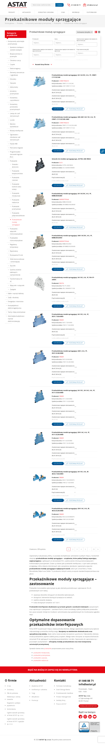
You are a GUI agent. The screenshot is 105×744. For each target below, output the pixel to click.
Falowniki (13, 83)
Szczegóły (58, 109)
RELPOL (61, 283)
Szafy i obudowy (13, 297)
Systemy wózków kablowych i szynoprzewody (15, 272)
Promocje (35, 700)
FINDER (61, 320)
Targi (33, 693)
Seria (56, 39)
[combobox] (43, 43)
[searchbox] (43, 42)
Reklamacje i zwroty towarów (13, 698)
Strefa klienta (11, 709)
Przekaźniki (57, 23)
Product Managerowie (63, 697)
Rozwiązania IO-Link (16, 255)
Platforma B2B (91, 12)
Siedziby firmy (60, 700)
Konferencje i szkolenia (39, 690)
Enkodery (13, 79)
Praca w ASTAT (61, 704)
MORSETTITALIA (64, 199)
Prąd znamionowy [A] (83, 49)
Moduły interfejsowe (16, 131)
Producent (35, 39)
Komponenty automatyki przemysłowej (38, 23)
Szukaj (59, 5)
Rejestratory (14, 251)
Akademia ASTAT (37, 686)
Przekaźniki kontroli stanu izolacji (16, 186)
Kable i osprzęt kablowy (16, 293)
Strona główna (9, 23)
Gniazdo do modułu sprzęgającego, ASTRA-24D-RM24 (71, 159)
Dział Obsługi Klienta (63, 690)
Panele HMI (13, 144)
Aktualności (26, 12)
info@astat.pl (87, 684)
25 (94, 549)
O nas (63, 12)
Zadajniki (13, 289)
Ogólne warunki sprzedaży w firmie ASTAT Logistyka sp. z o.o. (15, 721)
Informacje (75, 12)
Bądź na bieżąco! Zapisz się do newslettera (52, 669)
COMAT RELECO (64, 81)
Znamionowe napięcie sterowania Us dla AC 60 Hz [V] (43, 50)
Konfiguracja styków (82, 60)
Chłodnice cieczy (15, 60)
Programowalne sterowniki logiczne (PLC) (16, 154)
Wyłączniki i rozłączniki (17, 285)
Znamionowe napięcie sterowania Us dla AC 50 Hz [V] (87, 39)
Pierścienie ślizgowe (16, 148)
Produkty (12, 12)
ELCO (61, 162)
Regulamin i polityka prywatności (13, 704)
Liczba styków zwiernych (61, 60)
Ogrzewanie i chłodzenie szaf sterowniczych (15, 137)
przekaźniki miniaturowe (41, 653)
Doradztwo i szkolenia (46, 12)
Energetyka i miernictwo (15, 301)
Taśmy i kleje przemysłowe (16, 312)
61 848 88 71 (86, 680)
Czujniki (12, 64)
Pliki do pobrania (12, 693)
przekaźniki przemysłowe (42, 655)
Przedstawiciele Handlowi (64, 693)
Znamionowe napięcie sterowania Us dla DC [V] (65, 50)
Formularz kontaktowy (63, 686)
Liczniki (12, 120)
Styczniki (12, 266)
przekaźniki (47, 648)
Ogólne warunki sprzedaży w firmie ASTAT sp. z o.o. (15, 714)
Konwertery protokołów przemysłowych (15, 106)
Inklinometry (14, 87)
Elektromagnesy (15, 68)
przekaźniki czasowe (40, 658)
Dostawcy (10, 690)
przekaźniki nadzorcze (41, 660)
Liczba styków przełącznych (40, 60)
